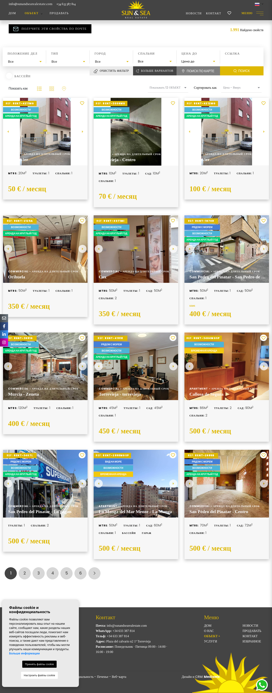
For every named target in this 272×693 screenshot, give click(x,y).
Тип (54, 53)
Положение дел (23, 53)
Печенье (102, 676)
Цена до (189, 53)
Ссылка (232, 53)
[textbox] (25, 61)
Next (82, 131)
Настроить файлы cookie (39, 675)
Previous (8, 131)
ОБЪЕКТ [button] (31, 13)
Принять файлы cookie (39, 664)
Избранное (251, 641)
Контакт (213, 13)
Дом (12, 13)
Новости (194, 13)
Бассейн (23, 76)
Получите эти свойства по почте (50, 29)
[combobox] (24, 61)
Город (100, 53)
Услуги (210, 641)
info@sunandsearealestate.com (30, 4)
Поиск (242, 71)
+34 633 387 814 (66, 4)
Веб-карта (119, 676)
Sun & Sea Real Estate (136, 9)
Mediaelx (212, 676)
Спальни (146, 53)
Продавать (59, 13)
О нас (209, 631)
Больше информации (24, 653)
